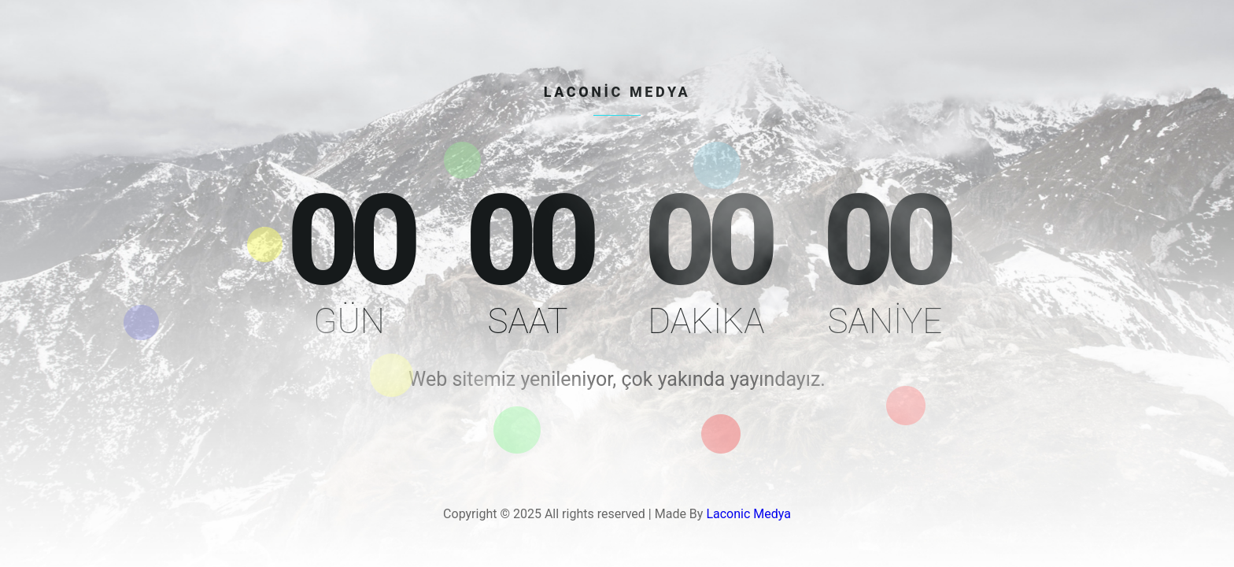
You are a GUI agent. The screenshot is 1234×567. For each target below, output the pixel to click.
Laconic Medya (748, 513)
